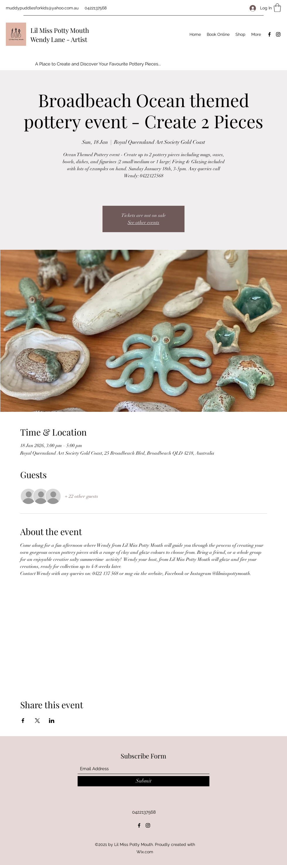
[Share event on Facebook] (23, 720)
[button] (277, 8)
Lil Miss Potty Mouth (59, 30)
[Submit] (143, 781)
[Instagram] (278, 34)
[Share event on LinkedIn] (51, 720)
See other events (143, 222)
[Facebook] (269, 34)
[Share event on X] (37, 720)
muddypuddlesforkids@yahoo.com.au (42, 8)
